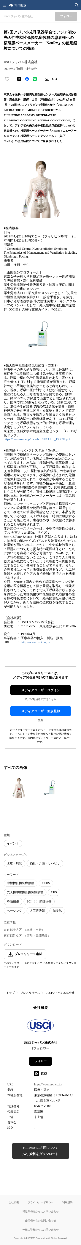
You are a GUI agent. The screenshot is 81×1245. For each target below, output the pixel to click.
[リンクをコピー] (54, 78)
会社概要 (14, 1202)
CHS (54, 892)
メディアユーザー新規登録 (40, 711)
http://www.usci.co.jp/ (35, 642)
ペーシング (14, 910)
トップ (10, 992)
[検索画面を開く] (76, 5)
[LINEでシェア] (34, 78)
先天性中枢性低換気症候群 (25, 892)
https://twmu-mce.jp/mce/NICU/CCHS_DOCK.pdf (37, 439)
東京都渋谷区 (13, 929)
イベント (13, 843)
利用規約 (67, 1202)
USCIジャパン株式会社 (60, 992)
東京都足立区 (13, 935)
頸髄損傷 (45, 901)
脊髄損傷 (13, 901)
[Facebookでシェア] (27, 78)
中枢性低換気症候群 (20, 883)
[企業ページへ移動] (40, 1027)
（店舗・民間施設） (37, 935)
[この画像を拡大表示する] (19, 787)
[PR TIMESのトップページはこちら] (17, 5)
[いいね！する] (7, 78)
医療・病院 (14, 863)
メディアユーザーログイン (40, 690)
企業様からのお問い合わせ (40, 1220)
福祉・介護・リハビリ (45, 863)
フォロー (41, 1061)
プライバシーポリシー (41, 1202)
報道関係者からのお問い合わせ (40, 1211)
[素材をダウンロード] (46, 78)
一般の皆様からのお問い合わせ (40, 1229)
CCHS (46, 883)
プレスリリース (30, 992)
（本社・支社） (34, 929)
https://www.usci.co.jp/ (48, 1084)
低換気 (57, 910)
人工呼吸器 (37, 910)
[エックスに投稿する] (19, 78)
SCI (29, 901)
